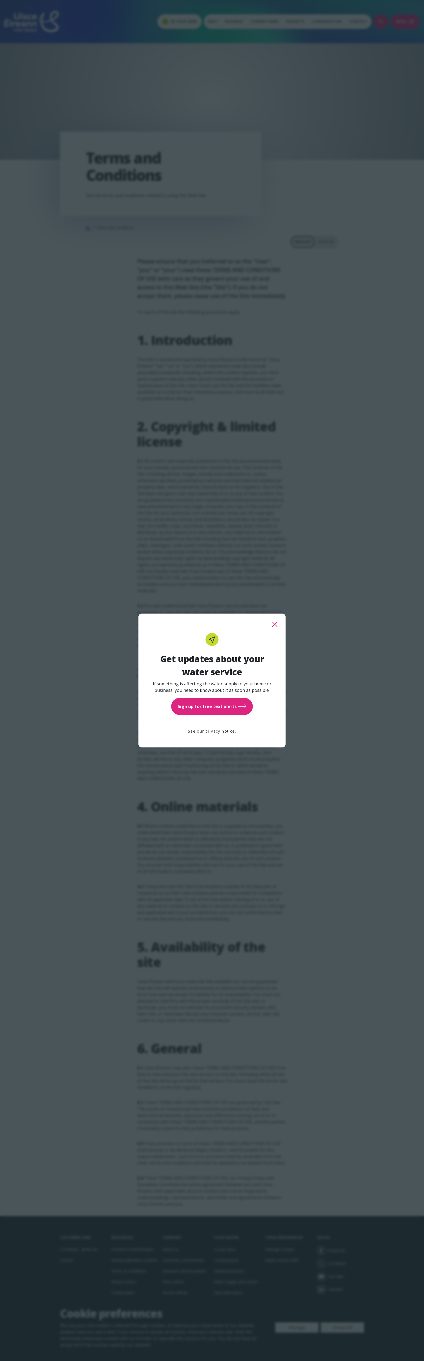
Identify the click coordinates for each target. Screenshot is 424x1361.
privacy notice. (221, 731)
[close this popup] (274, 624)
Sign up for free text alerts (212, 706)
